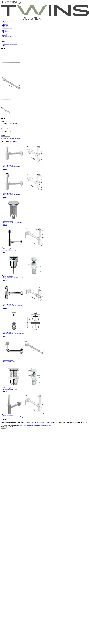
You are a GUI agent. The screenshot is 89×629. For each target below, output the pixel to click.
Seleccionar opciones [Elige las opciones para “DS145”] (8, 360)
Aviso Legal (19, 425)
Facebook (3, 138)
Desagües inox (6, 333)
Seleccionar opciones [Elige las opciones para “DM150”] (8, 248)
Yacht (26, 333)
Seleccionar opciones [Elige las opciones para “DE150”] (8, 304)
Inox (15, 333)
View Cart (3, 427)
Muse (8, 222)
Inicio (4, 21)
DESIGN (10, 277)
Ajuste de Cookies (47, 425)
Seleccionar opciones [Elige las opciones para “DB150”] (8, 193)
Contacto (5, 26)
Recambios (12, 222)
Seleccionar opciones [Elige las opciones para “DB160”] (8, 165)
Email (18, 138)
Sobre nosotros (6, 23)
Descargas (5, 25)
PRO (11, 166)
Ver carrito (3, 135)
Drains (7, 166)
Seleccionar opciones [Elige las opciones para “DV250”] (8, 276)
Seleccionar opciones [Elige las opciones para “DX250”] (8, 332)
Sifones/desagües (16, 166)
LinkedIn (11, 138)
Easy (12, 305)
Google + (15, 138)
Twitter (6, 138)
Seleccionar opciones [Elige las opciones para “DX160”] (8, 415)
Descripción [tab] (6, 126)
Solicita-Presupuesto (7, 28)
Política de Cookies (27, 425)
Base (4, 166)
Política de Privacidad (37, 425)
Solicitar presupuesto (5, 137)
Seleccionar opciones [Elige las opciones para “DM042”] (8, 221)
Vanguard (5, 277)
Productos (5, 24)
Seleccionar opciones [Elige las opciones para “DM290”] (8, 387)
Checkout (8, 427)
